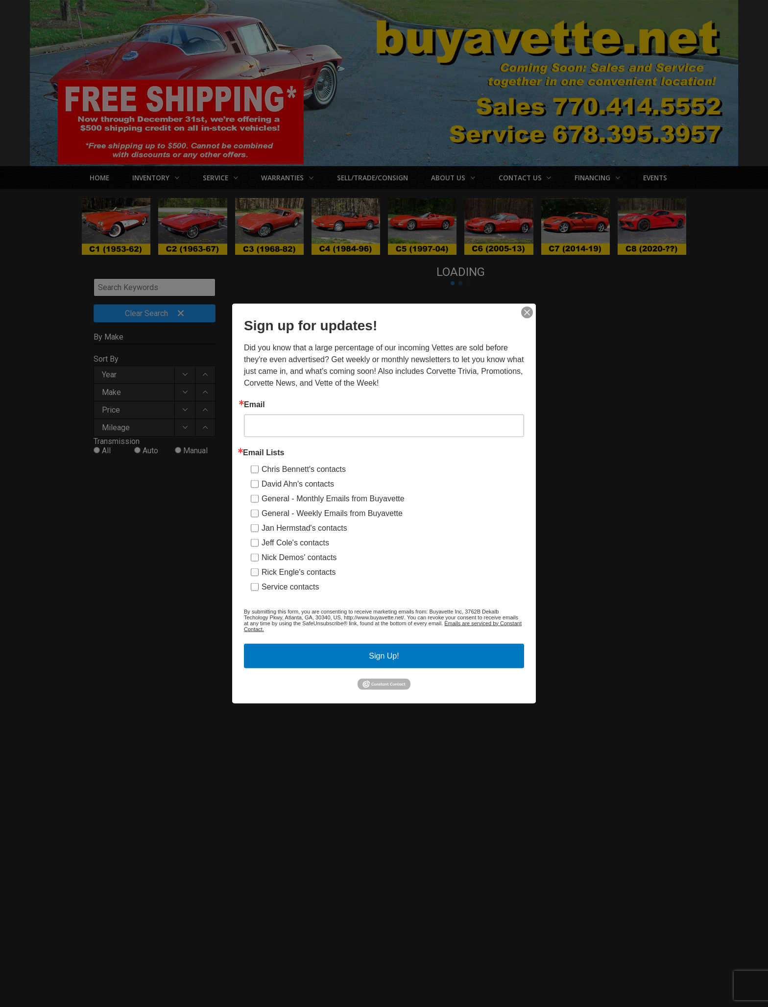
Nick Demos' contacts (299, 557)
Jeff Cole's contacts (295, 542)
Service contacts (290, 586)
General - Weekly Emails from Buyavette (332, 513)
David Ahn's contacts (298, 483)
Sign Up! (384, 655)
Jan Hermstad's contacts (304, 527)
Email (254, 404)
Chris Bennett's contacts (304, 469)
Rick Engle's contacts (299, 571)
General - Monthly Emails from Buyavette (333, 498)
